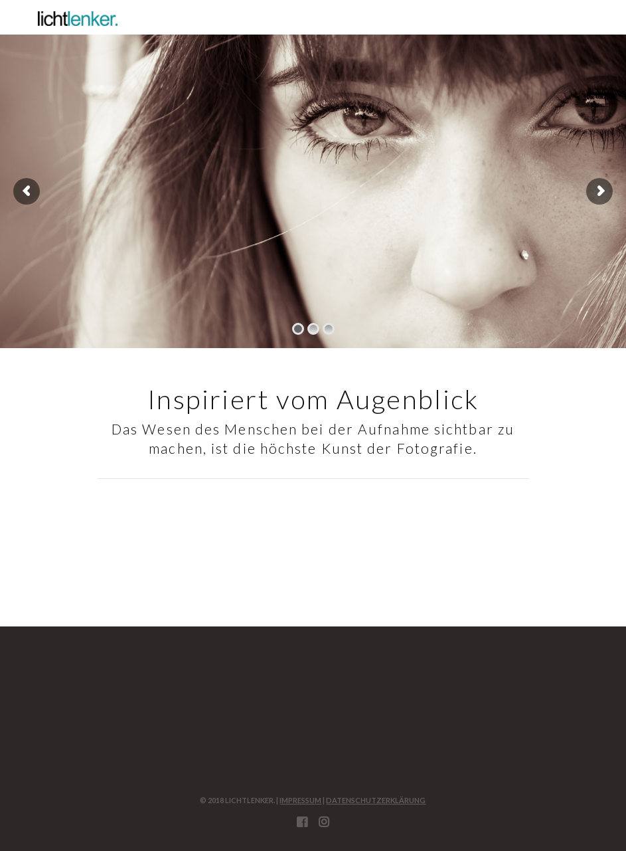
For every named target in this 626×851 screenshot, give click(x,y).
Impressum (300, 800)
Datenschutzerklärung (376, 800)
